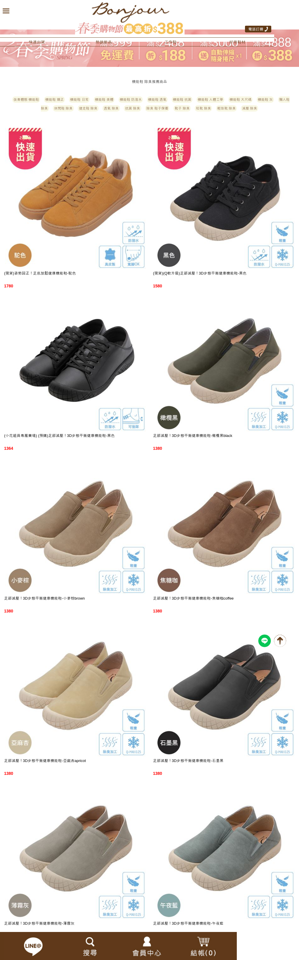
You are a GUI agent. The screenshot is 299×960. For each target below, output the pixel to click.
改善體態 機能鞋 (26, 100)
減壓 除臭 (249, 108)
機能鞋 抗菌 (182, 100)
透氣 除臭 (111, 108)
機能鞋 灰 (265, 100)
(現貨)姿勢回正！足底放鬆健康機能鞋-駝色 (40, 273)
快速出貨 (37, 42)
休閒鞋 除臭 (63, 108)
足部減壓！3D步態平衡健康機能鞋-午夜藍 (188, 923)
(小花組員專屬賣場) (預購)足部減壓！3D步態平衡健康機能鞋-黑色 (59, 435)
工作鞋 (170, 42)
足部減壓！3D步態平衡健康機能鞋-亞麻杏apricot (45, 760)
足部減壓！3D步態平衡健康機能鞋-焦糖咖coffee (193, 598)
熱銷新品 (103, 42)
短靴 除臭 (203, 108)
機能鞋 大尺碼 (240, 100)
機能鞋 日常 (79, 100)
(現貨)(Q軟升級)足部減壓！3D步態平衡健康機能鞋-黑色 (200, 273)
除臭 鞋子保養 (157, 108)
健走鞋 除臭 (88, 108)
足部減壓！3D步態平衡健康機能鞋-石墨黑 (188, 760)
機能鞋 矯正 (54, 100)
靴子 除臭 (182, 108)
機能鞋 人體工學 (210, 100)
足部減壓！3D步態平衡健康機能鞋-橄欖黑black (192, 435)
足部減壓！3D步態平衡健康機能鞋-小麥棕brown (44, 598)
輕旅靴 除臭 (226, 108)
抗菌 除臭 (132, 108)
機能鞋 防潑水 (131, 100)
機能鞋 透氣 (157, 100)
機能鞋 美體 (104, 100)
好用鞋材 (237, 42)
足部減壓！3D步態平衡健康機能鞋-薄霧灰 (39, 923)
